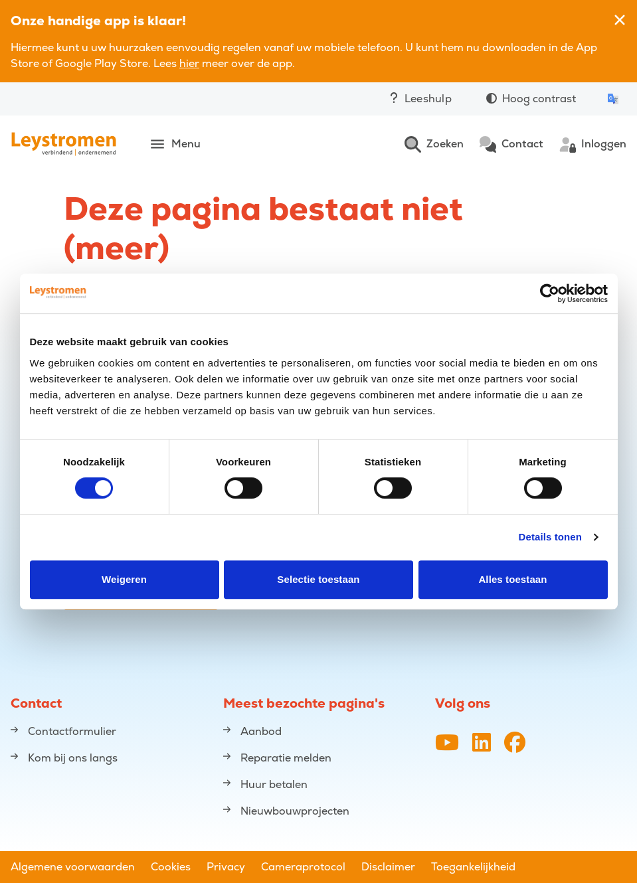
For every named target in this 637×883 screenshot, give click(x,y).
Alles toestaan (512, 579)
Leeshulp (420, 99)
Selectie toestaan (318, 579)
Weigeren (124, 579)
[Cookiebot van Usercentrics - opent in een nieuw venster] (550, 293)
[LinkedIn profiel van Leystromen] (481, 743)
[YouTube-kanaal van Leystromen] (447, 743)
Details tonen (550, 536)
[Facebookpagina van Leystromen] (514, 743)
